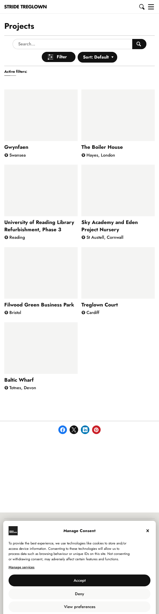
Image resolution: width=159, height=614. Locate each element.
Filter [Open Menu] (62, 42)
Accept (80, 566)
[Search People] (139, 30)
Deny (79, 580)
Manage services (22, 552)
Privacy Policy (93, 603)
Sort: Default (96, 43)
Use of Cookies (66, 603)
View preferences (79, 592)
